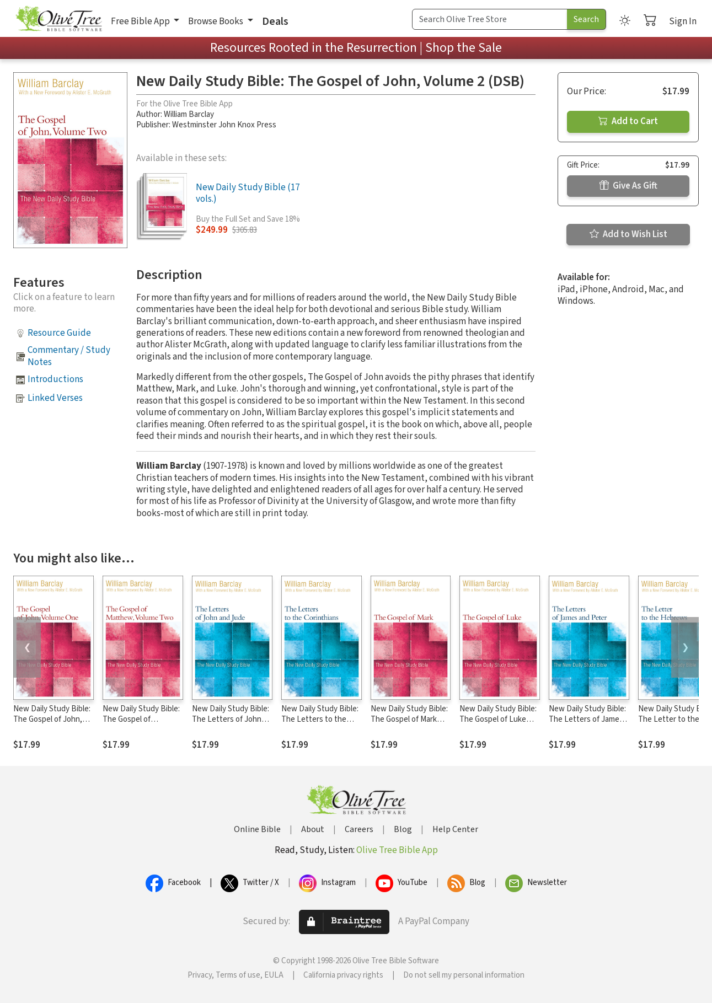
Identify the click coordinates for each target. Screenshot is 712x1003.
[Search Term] (490, 19)
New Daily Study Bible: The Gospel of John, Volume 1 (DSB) (51, 719)
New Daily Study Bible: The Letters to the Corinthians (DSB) (319, 719)
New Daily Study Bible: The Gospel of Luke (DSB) (498, 719)
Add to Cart (628, 121)
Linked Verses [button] (55, 398)
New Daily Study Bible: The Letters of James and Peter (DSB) (587, 719)
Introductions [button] (55, 379)
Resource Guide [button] (59, 333)
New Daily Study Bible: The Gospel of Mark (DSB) (409, 719)
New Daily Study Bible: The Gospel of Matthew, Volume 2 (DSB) (141, 724)
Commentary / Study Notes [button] (69, 356)
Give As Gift (628, 185)
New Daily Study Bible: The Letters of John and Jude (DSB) (230, 719)
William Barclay (189, 114)
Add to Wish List (628, 234)
